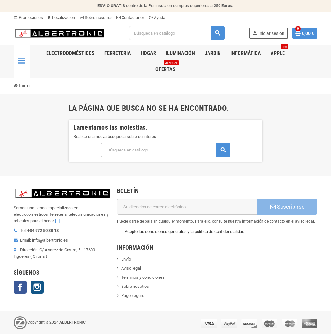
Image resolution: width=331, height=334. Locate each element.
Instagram (37, 287)
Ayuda (157, 17)
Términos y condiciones (143, 277)
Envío (126, 259)
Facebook (20, 287)
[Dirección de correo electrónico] (187, 207)
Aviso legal (131, 268)
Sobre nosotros (95, 17)
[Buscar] (176, 33)
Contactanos (130, 17)
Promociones (28, 17)
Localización (61, 17)
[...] (57, 220)
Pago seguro (132, 295)
